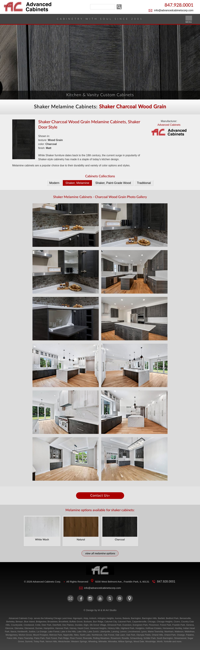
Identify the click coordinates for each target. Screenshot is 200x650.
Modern (54, 183)
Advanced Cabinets (169, 130)
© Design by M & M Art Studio (100, 610)
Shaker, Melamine (77, 183)
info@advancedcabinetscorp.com (173, 10)
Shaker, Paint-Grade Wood (113, 183)
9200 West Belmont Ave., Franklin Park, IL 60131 (122, 581)
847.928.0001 (179, 5)
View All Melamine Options (100, 553)
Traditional (144, 183)
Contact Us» (100, 495)
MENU (188, 22)
